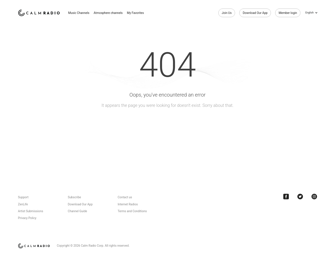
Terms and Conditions (132, 211)
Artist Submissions (30, 211)
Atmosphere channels (108, 13)
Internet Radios (128, 204)
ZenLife (23, 204)
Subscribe (74, 197)
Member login (288, 13)
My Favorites (135, 13)
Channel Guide (77, 211)
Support (23, 197)
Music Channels (78, 13)
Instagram (314, 196)
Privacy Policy (27, 218)
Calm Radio (40, 12)
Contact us (125, 197)
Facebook (286, 196)
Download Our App (255, 13)
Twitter (300, 196)
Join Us (227, 13)
